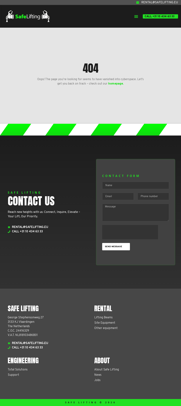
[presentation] (130, 232)
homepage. (116, 84)
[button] (136, 16)
